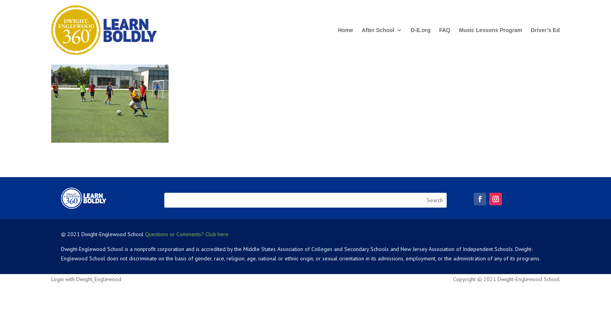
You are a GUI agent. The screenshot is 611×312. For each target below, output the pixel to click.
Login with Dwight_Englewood (86, 279)
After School (378, 30)
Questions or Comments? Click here (186, 234)
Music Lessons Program (490, 30)
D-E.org (421, 30)
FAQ (444, 30)
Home (345, 30)
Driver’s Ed (545, 30)
